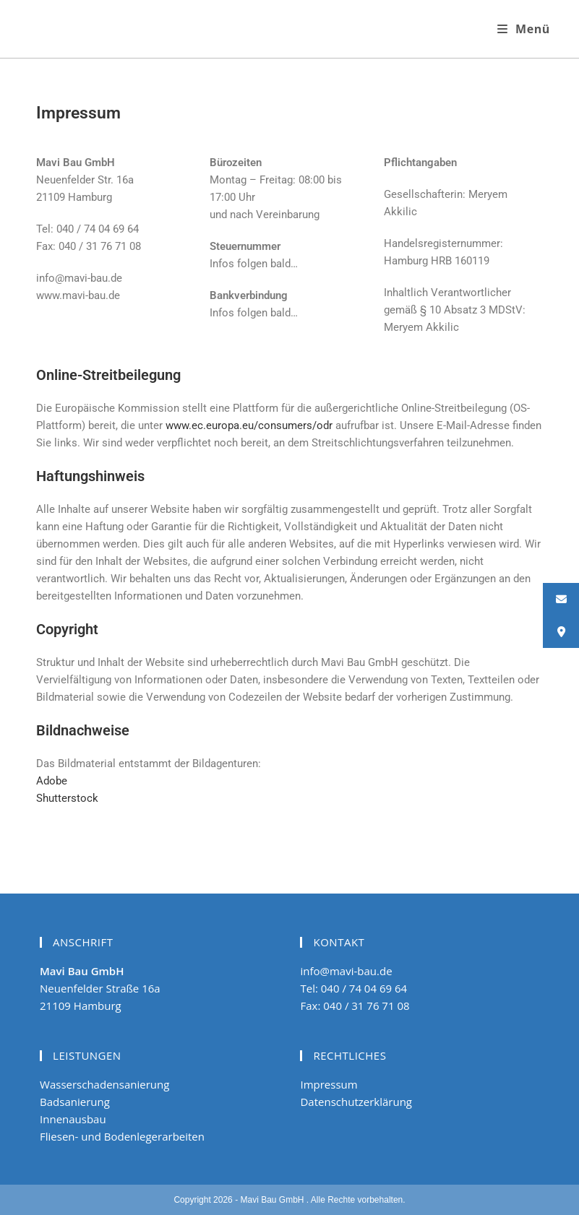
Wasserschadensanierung (104, 1084)
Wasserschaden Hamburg (132, 28)
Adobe (51, 780)
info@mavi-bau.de (346, 971)
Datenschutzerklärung (356, 1101)
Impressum (328, 1084)
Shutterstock (67, 798)
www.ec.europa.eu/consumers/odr (249, 425)
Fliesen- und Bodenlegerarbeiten (122, 1136)
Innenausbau (73, 1119)
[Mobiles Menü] (523, 29)
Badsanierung (75, 1101)
